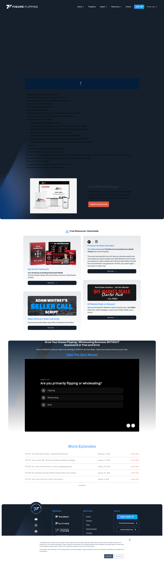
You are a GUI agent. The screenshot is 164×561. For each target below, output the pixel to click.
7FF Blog (89, 533)
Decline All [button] (119, 556)
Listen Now (135, 454)
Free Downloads (91, 529)
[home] (27, 7)
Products (89, 520)
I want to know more (98, 204)
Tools (87, 525)
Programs (92, 7)
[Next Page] (82, 485)
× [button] (130, 540)
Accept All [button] (108, 556)
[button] (80, 7)
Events (128, 7)
